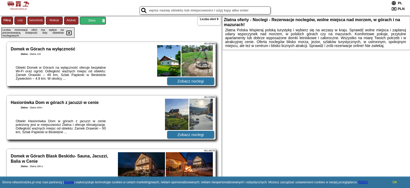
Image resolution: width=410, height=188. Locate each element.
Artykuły (71, 20)
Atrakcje (54, 20)
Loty (20, 20)
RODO (363, 182)
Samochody (36, 20)
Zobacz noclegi (191, 81)
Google (69, 182)
